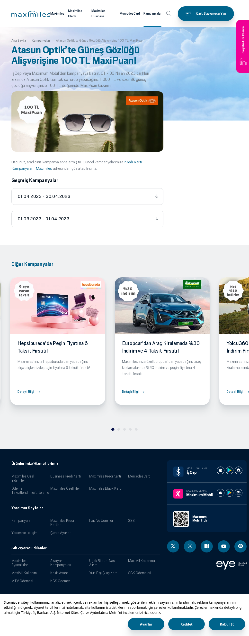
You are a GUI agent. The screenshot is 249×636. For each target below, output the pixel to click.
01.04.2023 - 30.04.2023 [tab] (44, 196)
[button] (30, 14)
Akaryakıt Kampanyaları (60, 563)
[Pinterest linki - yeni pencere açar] (240, 546)
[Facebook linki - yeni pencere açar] (207, 546)
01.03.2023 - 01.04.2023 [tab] (43, 218)
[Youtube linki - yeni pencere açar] (224, 546)
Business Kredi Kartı (65, 476)
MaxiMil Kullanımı (24, 573)
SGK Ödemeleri (139, 573)
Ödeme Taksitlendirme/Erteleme (29, 490)
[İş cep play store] (229, 470)
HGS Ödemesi (60, 581)
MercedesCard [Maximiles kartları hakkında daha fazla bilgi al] (130, 13)
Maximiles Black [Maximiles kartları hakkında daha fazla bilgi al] (75, 13)
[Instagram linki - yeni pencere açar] (190, 546)
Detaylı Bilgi (26, 391)
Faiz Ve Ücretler (101, 520)
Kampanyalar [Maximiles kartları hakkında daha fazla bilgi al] (152, 13)
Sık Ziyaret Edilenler (29, 548)
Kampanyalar (21, 520)
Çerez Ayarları (60, 533)
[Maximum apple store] (220, 493)
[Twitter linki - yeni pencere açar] (173, 546)
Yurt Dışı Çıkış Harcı (103, 573)
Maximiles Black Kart (105, 488)
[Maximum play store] (229, 493)
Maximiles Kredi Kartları (62, 522)
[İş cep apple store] (220, 470)
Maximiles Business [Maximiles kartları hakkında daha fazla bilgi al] (98, 13)
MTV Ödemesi (22, 581)
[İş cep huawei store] (238, 470)
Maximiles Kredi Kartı (105, 476)
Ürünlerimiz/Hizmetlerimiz (34, 463)
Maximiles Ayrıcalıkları (19, 563)
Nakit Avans (59, 573)
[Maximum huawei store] (238, 493)
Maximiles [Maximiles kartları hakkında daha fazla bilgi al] (57, 13)
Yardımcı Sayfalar (27, 508)
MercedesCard (139, 476)
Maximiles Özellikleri (65, 488)
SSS (131, 520)
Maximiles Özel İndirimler (22, 478)
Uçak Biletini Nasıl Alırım (102, 563)
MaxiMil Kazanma (141, 561)
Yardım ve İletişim (24, 533)
